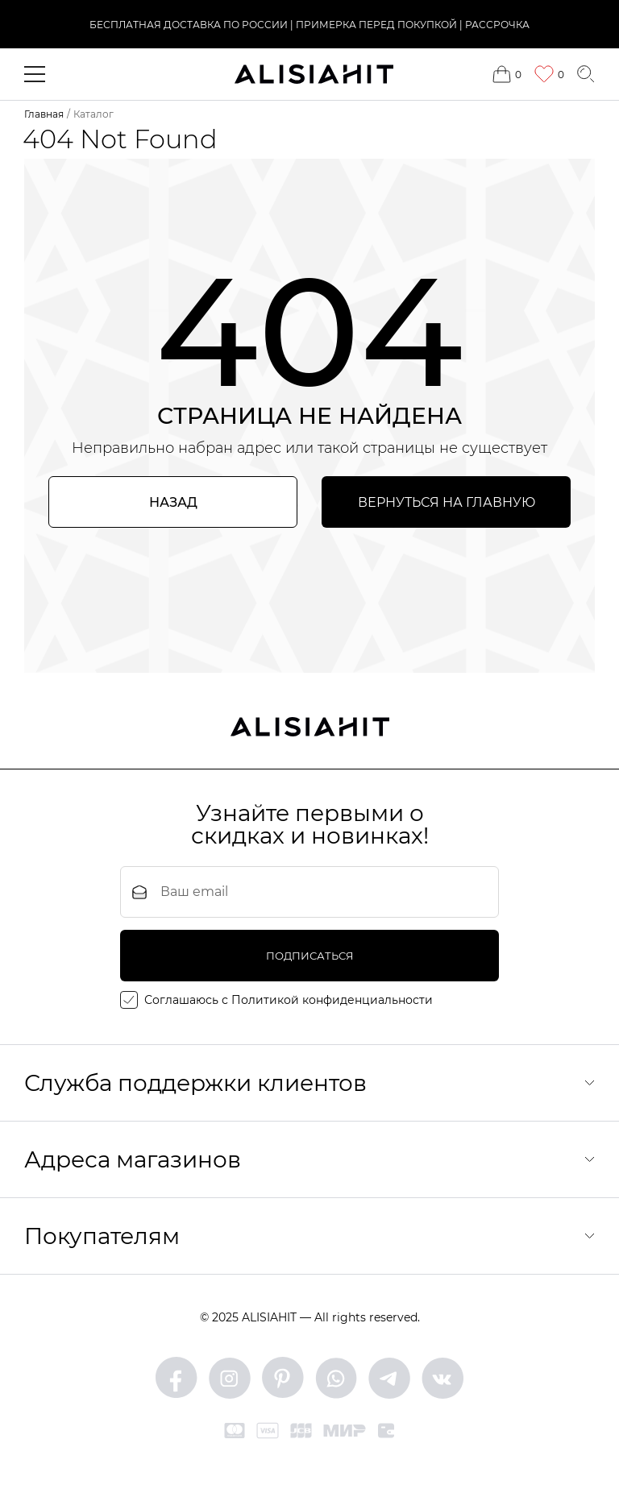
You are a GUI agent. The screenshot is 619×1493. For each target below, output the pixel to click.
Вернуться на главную (446, 502)
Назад (173, 502)
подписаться (310, 955)
